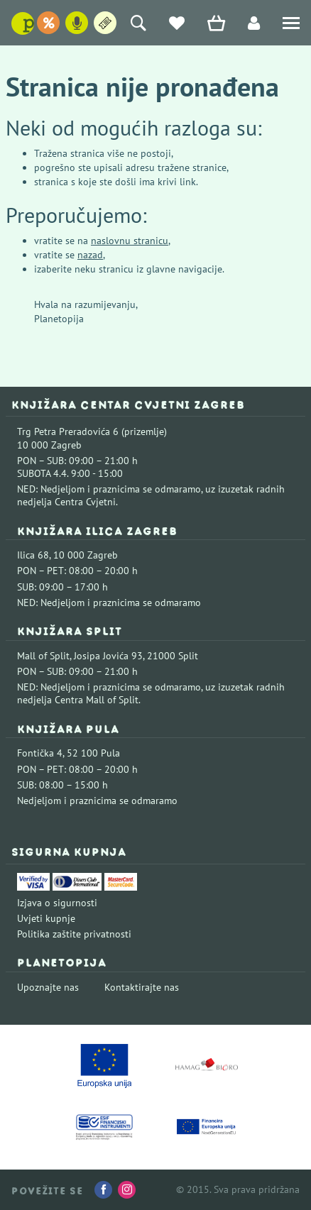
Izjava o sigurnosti (57, 902)
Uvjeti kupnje (46, 918)
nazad (90, 254)
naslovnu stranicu (129, 240)
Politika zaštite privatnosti (74, 934)
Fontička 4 (39, 753)
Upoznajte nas (48, 987)
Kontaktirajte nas (141, 987)
